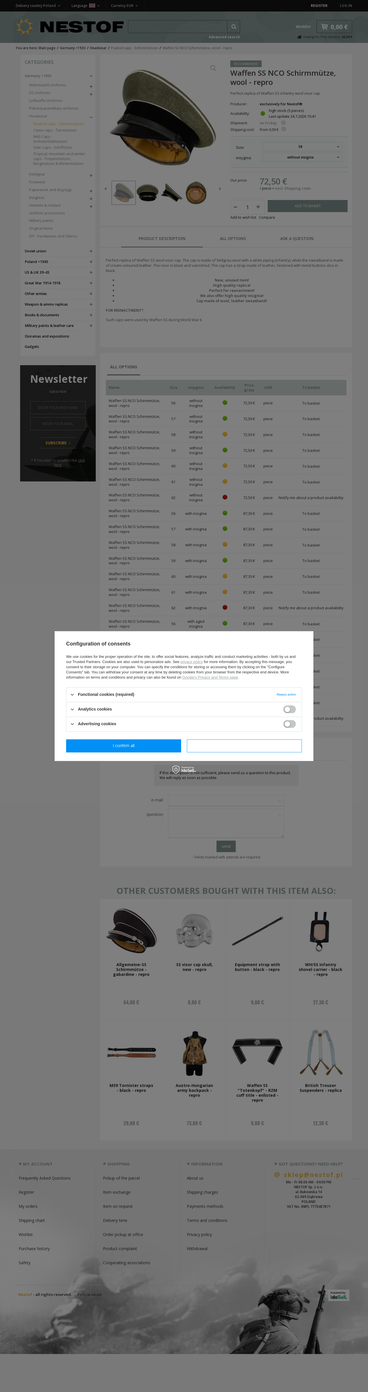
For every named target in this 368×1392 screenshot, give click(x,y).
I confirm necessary (124, 745)
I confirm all (244, 745)
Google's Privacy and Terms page (210, 677)
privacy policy (191, 662)
